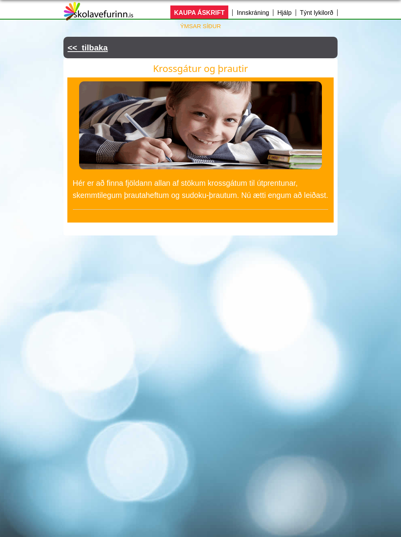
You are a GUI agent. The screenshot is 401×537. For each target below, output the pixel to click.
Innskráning (253, 12)
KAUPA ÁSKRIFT (199, 12)
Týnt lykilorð (316, 12)
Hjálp (284, 12)
